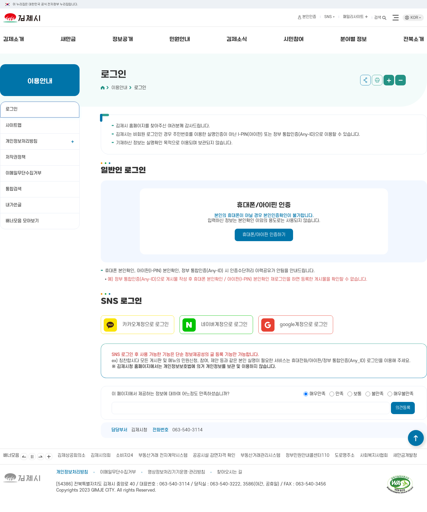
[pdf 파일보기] (400, 477)
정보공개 (122, 39)
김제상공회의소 (71, 455)
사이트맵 (13, 125)
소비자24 (124, 455)
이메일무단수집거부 (23, 173)
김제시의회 (101, 455)
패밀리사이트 (355, 17)
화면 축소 (400, 80)
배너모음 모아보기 (22, 221)
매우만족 (317, 394)
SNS (329, 17)
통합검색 (13, 189)
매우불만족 (403, 394)
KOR (416, 17)
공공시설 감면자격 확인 (214, 455)
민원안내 (179, 39)
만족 (339, 394)
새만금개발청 (405, 455)
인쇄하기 (377, 80)
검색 (377, 17)
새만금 (68, 39)
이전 (23, 456)
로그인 (12, 109)
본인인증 (309, 17)
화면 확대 (389, 80)
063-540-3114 (187, 430)
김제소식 (236, 39)
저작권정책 (15, 157)
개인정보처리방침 (21, 141)
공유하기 (365, 80)
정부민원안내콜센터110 (307, 455)
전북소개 (413, 39)
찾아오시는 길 (229, 472)
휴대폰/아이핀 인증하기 (263, 234)
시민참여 (294, 39)
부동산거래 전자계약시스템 (163, 455)
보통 (357, 394)
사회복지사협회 (374, 455)
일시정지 (32, 456)
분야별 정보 (353, 39)
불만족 (378, 394)
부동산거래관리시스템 (260, 455)
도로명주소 (345, 455)
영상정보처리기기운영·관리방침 (176, 472)
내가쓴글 (13, 205)
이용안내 (119, 87)
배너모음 (48, 456)
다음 (40, 456)
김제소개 (13, 39)
